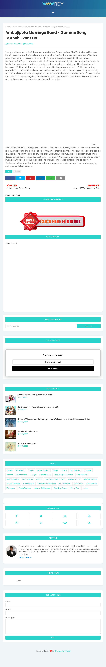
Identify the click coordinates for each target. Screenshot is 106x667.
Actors (39, 479)
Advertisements (13, 483)
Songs (33, 475)
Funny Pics (75, 488)
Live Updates (91, 483)
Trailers (55, 470)
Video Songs (27, 479)
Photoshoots (82, 475)
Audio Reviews (25, 488)
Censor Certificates (42, 488)
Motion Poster (28, 483)
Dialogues (11, 488)
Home (7, 26)
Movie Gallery (42, 470)
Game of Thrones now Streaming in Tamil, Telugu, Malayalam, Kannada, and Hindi (54, 419)
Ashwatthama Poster (27, 443)
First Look (87, 470)
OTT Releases (64, 483)
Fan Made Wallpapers (47, 483)
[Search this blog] (41, 326)
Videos (14, 26)
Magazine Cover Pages (54, 479)
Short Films (78, 483)
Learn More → (25, 557)
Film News (20, 470)
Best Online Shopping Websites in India (35, 395)
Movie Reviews (13, 479)
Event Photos (22, 475)
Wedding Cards (60, 488)
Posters (31, 470)
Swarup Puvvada (14, 44)
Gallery (10, 470)
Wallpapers (75, 470)
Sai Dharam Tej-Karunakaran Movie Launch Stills (39, 407)
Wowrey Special (90, 479)
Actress (10, 475)
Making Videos (74, 479)
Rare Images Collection (63, 475)
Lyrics (85, 488)
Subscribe (53, 369)
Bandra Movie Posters (27, 431)
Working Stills (44, 475)
